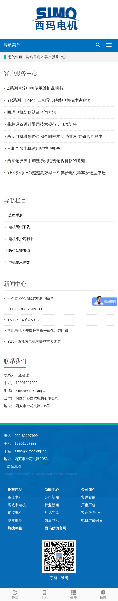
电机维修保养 (92, 520)
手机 (44, 594)
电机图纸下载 (19, 227)
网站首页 (33, 57)
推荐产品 (15, 490)
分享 (14, 594)
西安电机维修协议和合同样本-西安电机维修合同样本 (55, 136)
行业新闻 (52, 505)
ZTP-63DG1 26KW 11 (24, 309)
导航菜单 (12, 45)
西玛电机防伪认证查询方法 (31, 112)
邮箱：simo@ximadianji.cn (25, 451)
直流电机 (15, 513)
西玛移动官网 (55, 528)
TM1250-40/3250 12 (23, 320)
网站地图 (14, 466)
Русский (22, 474)
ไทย (32, 474)
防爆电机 (52, 520)
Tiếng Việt (43, 474)
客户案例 (88, 497)
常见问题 (52, 513)
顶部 (103, 594)
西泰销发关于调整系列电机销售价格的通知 (46, 160)
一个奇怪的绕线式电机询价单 (30, 298)
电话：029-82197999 (21, 436)
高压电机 (15, 497)
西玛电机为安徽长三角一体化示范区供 (37, 331)
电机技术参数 (19, 262)
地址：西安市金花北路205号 (26, 459)
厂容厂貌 (88, 505)
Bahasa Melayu (63, 474)
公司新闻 (52, 497)
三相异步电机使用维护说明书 (33, 148)
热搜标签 (15, 528)
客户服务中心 (55, 57)
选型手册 (15, 215)
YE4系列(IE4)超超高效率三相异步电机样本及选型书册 (56, 172)
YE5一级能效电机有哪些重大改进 (34, 341)
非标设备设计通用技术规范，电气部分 (42, 124)
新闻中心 (52, 490)
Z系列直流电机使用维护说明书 (35, 88)
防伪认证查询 (19, 251)
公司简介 (88, 490)
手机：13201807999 (20, 443)
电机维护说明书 (21, 239)
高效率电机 (17, 505)
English (10, 474)
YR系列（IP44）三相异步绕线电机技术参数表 (49, 100)
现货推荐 (15, 520)
